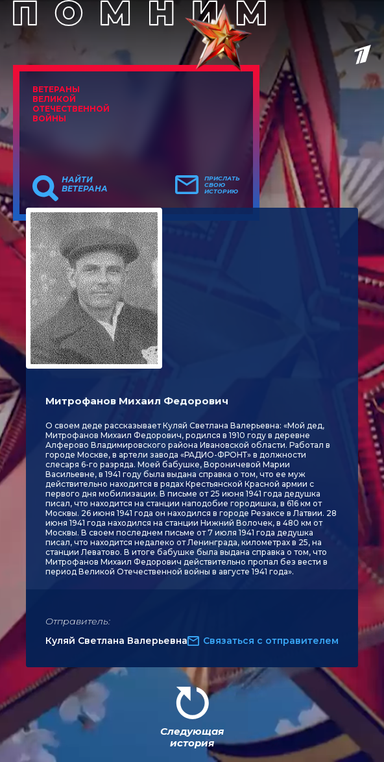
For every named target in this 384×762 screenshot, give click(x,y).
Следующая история (192, 737)
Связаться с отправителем (271, 640)
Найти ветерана (85, 184)
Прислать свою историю (222, 185)
